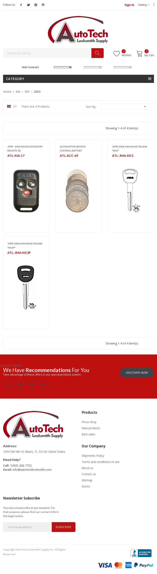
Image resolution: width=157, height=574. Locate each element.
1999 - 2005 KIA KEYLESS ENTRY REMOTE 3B (25, 148)
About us (87, 467)
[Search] (53, 53)
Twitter (28, 5)
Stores (86, 486)
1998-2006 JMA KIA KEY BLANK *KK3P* (25, 245)
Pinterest (35, 5)
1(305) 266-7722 (21, 465)
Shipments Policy (93, 455)
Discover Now (137, 372)
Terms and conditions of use (101, 461)
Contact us (89, 474)
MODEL (79, 66)
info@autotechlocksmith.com (32, 469)
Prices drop (89, 422)
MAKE (50, 66)
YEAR (109, 66)
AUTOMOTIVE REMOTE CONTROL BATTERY (73, 148)
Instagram (43, 5)
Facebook (21, 5)
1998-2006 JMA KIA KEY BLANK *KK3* (129, 148)
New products (91, 428)
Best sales (88, 434)
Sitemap (87, 480)
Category (15, 79)
